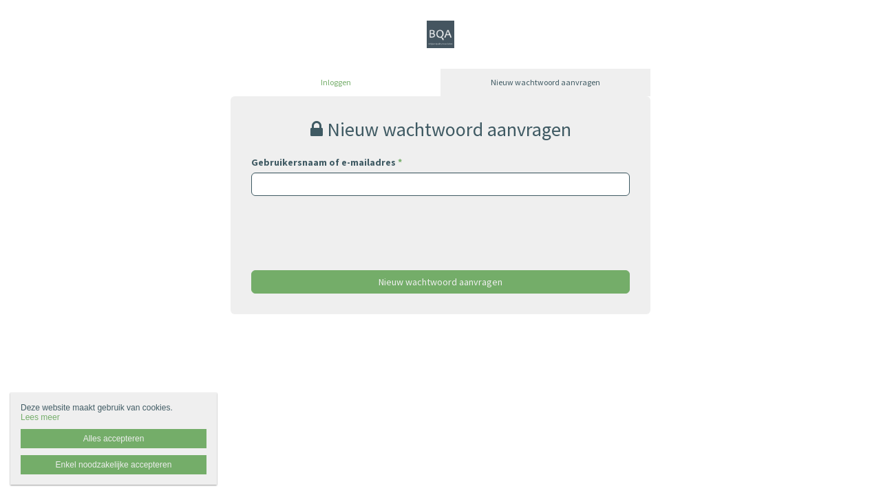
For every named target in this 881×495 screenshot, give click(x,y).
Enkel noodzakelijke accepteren (114, 465)
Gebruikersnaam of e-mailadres (326, 162)
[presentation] (355, 223)
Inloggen (336, 82)
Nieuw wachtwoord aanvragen (545, 82)
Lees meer (40, 417)
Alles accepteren (114, 438)
